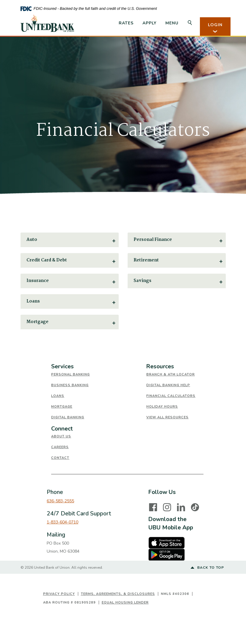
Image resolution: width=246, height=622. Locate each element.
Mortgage (61, 406)
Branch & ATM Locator (170, 374)
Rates (126, 23)
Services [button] (62, 366)
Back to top (207, 567)
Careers (60, 447)
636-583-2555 (60, 501)
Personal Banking (70, 374)
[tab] (98, 366)
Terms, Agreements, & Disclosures (118, 594)
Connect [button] (62, 429)
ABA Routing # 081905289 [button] (69, 602)
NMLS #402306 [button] (175, 594)
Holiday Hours (162, 406)
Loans (57, 396)
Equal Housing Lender (125, 602)
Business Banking (70, 385)
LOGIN (215, 28)
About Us (61, 436)
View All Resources (167, 417)
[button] (70, 240)
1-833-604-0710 (62, 522)
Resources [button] (160, 366)
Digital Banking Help (168, 385)
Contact (60, 458)
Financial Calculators (170, 396)
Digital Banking (67, 417)
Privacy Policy (59, 594)
